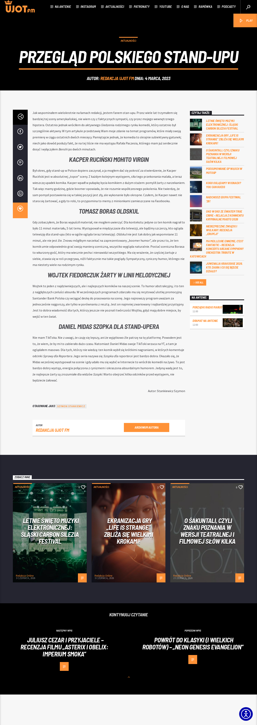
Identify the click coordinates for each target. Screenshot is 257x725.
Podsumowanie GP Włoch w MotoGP (224, 201)
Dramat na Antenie (205, 351)
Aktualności (114, 6)
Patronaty (142, 6)
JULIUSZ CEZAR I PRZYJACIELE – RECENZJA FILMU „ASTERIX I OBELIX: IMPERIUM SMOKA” (64, 677)
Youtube (165, 6)
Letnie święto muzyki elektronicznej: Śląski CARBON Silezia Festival (222, 155)
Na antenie (63, 6)
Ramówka (205, 6)
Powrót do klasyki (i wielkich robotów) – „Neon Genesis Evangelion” (192, 673)
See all (198, 313)
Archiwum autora (146, 458)
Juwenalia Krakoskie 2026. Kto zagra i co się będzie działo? (224, 297)
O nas (185, 6)
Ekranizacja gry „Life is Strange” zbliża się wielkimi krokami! (225, 169)
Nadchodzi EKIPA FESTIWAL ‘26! (223, 229)
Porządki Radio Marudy (208, 338)
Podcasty (229, 6)
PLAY (245, 20)
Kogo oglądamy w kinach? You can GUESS (223, 215)
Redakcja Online (25, 606)
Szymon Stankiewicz (71, 436)
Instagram (88, 6)
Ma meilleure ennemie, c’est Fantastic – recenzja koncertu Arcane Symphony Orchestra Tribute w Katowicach (216, 279)
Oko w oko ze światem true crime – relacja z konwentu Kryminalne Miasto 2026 (225, 245)
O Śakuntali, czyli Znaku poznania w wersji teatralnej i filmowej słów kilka (222, 186)
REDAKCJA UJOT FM (117, 93)
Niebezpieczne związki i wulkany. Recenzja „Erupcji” (221, 260)
